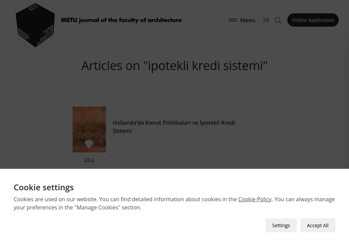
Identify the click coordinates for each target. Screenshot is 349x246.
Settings (281, 225)
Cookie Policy (255, 199)
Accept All (318, 225)
